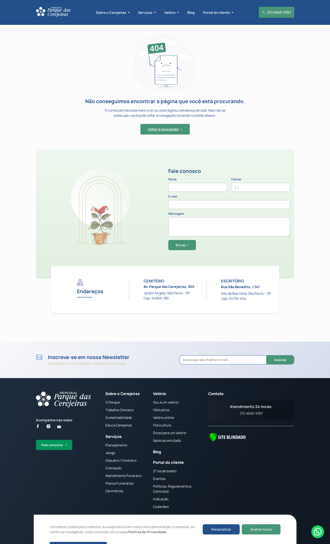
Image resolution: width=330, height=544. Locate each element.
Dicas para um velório (169, 432)
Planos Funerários (119, 483)
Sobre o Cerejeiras (122, 393)
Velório (159, 393)
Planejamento (116, 445)
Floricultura (162, 425)
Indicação (160, 499)
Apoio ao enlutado (167, 440)
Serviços (113, 436)
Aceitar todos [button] (261, 529)
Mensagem (229, 224)
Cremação (113, 468)
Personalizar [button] (221, 529)
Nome (197, 185)
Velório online (163, 417)
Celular (260, 185)
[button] (317, 531)
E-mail (229, 202)
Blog (191, 12)
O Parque (112, 402)
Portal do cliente (168, 462)
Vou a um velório (165, 402)
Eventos (159, 478)
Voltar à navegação (165, 129)
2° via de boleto (164, 471)
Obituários (161, 410)
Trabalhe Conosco (119, 410)
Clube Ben (161, 506)
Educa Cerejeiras (118, 425)
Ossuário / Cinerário (120, 460)
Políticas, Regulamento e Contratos (172, 489)
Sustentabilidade (118, 417)
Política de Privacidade (147, 532)
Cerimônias (114, 491)
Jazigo (110, 452)
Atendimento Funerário (123, 475)
